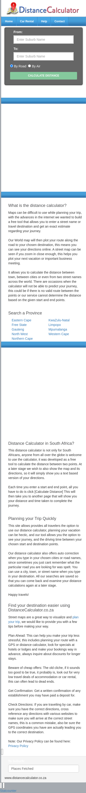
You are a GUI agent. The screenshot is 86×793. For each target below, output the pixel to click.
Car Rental (27, 21)
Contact (59, 21)
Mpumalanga (58, 329)
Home (9, 21)
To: (16, 49)
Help (44, 21)
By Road (20, 66)
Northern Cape (22, 338)
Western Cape (59, 334)
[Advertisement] (43, 149)
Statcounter (8, 791)
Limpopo (55, 325)
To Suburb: (16, 761)
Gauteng (18, 329)
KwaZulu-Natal (59, 320)
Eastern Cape (21, 320)
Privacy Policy (18, 746)
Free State (19, 325)
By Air (36, 66)
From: (18, 32)
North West (20, 334)
